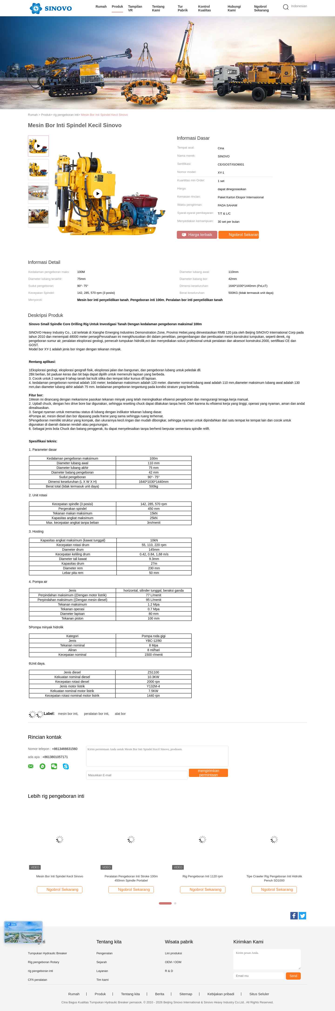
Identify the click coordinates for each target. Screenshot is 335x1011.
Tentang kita (130, 994)
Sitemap (185, 994)
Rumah (101, 6)
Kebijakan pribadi (221, 994)
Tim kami (102, 979)
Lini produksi (173, 953)
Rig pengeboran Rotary (43, 962)
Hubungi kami (234, 8)
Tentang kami (158, 8)
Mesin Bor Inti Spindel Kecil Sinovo (104, 114)
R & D (169, 971)
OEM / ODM (173, 962)
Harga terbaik (197, 234)
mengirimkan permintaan (208, 773)
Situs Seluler (259, 994)
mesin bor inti (67, 714)
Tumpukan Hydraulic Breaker (47, 953)
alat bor (120, 714)
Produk (117, 6)
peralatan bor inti (96, 714)
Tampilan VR (135, 8)
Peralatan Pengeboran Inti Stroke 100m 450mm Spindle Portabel (131, 878)
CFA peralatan (37, 979)
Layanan (102, 971)
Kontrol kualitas (204, 8)
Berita (159, 994)
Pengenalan (104, 953)
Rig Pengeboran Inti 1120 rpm (203, 876)
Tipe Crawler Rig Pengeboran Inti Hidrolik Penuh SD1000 (274, 878)
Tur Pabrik (183, 8)
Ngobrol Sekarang (261, 8)
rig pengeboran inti (40, 971)
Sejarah (101, 962)
